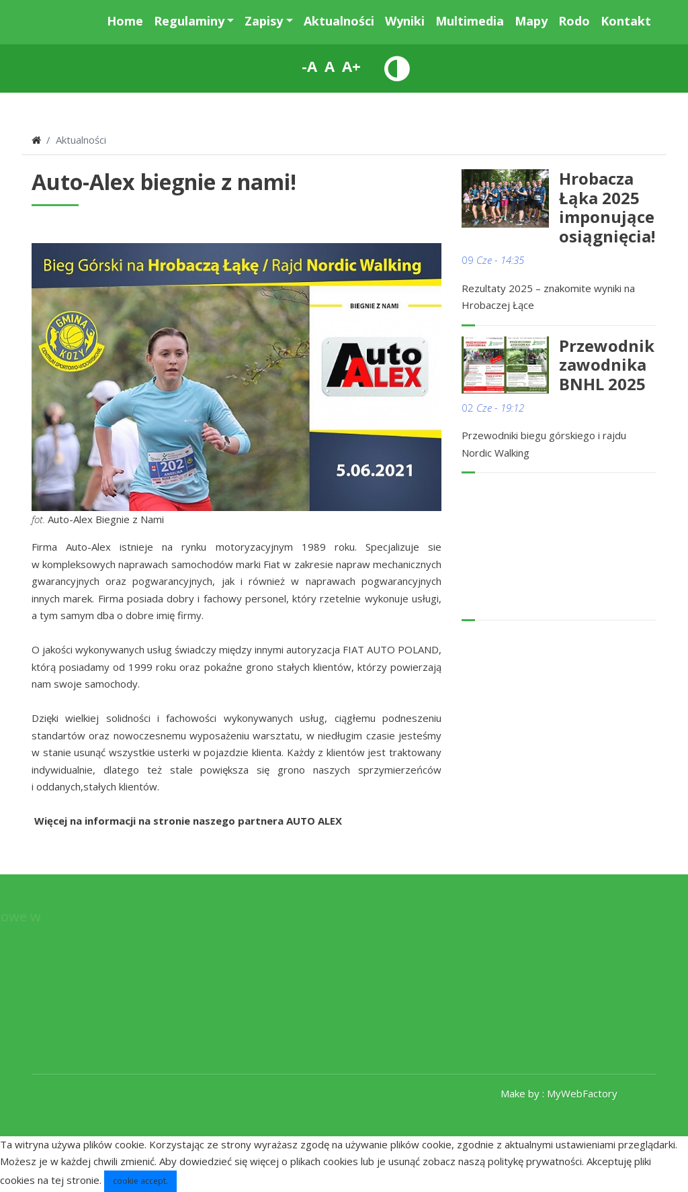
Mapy (531, 21)
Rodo (574, 21)
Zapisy (264, 21)
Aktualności (339, 21)
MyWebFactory (582, 1093)
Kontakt (626, 21)
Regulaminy (189, 21)
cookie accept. (140, 1181)
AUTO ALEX (314, 820)
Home (125, 21)
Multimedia (469, 21)
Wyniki (405, 21)
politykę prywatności (535, 1161)
